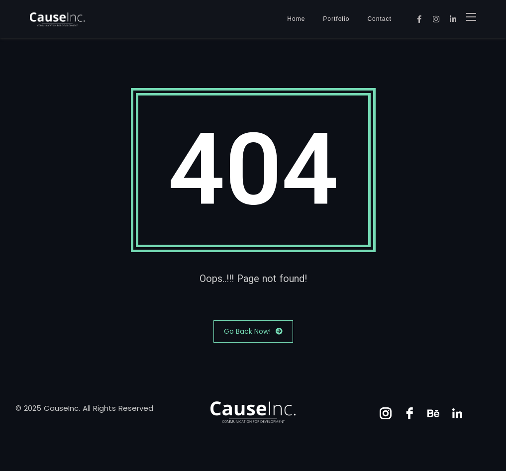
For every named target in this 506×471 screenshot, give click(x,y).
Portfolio (336, 18)
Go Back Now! (253, 331)
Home (296, 18)
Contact (379, 18)
